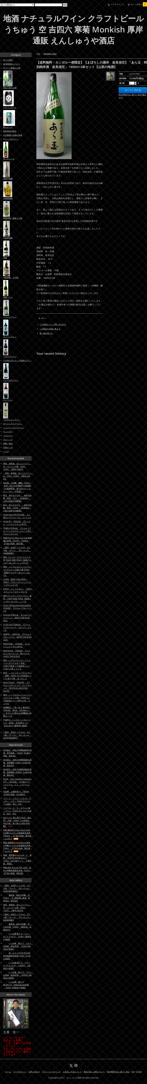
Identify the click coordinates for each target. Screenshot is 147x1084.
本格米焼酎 (8, 238)
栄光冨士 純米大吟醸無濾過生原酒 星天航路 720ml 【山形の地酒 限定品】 (17, 753)
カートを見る (139, 4)
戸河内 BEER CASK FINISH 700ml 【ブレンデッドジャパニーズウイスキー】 (17, 582)
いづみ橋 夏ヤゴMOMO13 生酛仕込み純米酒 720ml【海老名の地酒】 (16, 985)
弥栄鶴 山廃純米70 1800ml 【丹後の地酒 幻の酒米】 (16, 793)
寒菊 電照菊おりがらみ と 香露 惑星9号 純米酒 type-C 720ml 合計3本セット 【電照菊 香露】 (17, 859)
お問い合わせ (34, 1071)
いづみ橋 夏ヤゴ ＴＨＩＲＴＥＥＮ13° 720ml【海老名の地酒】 (17, 936)
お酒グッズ (8, 447)
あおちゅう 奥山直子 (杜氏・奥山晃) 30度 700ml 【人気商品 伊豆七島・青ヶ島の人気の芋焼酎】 (17, 822)
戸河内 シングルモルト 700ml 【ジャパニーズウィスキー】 (18, 590)
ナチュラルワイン (10, 139)
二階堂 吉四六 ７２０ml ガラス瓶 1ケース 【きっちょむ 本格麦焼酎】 (17, 550)
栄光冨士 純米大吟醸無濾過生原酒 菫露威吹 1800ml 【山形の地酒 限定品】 (17, 772)
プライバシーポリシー (51, 1071)
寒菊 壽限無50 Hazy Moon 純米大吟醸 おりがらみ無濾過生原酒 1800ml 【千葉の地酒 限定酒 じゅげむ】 (18, 834)
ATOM (139, 1071)
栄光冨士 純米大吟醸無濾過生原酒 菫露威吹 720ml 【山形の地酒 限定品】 (17, 762)
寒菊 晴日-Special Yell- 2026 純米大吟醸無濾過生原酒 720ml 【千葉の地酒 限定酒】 (17, 870)
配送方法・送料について (94, 1071)
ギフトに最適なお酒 (11, 68)
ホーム (8, 1071)
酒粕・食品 (8, 443)
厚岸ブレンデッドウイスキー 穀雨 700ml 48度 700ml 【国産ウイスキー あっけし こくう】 (17, 598)
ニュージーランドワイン (13, 427)
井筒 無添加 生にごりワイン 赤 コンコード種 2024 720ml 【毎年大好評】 (17, 466)
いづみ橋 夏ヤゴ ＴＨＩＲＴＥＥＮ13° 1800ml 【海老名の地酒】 (17, 965)
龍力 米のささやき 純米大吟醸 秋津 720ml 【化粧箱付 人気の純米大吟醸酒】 (17, 508)
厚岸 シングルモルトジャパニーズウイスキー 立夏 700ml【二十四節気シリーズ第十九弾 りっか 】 (17, 699)
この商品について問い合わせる (53, 324)
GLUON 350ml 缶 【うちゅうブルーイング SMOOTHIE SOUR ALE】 (17, 618)
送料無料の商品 (50, 54)
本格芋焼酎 (8, 178)
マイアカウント (117, 4)
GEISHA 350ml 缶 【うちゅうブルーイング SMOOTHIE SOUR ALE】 (17, 637)
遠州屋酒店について (11, 64)
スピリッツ (8, 439)
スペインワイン (9, 336)
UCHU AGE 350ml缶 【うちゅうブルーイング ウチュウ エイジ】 (17, 627)
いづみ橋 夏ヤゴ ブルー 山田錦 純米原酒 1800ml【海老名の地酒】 (18, 975)
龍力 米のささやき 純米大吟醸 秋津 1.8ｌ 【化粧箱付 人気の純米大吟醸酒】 (17, 498)
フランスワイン (9, 317)
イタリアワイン (9, 356)
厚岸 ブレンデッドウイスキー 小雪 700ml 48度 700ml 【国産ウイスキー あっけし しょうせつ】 (17, 560)
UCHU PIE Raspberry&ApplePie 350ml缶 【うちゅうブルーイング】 (17, 608)
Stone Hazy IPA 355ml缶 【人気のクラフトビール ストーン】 (17, 516)
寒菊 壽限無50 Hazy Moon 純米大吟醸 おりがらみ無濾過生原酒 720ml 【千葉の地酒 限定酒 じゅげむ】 (17, 846)
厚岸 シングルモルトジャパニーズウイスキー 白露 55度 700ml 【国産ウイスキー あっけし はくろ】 (17, 571)
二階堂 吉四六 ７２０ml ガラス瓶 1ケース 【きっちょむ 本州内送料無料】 (17, 735)
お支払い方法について (72, 1071)
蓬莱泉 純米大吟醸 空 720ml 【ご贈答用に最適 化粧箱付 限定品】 (17, 898)
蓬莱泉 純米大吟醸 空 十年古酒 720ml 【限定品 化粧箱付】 (17, 927)
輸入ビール (8, 127)
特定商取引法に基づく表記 (118, 1071)
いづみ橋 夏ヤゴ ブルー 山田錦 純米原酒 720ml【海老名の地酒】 (18, 946)
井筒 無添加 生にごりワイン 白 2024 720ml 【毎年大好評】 (18, 476)
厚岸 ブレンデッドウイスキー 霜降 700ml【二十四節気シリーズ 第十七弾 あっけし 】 (17, 675)
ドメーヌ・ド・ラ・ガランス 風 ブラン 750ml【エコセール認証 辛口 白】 (17, 811)
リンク (6, 451)
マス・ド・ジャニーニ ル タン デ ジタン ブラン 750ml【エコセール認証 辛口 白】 (17, 801)
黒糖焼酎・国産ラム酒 (12, 218)
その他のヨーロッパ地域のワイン (17, 360)
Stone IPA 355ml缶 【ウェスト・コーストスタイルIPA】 (16, 523)
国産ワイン (8, 297)
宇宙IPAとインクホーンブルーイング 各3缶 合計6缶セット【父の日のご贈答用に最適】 (17, 724)
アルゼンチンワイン (11, 419)
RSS (133, 1071)
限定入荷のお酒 (9, 87)
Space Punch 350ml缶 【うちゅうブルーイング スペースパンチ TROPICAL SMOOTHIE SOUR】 (17, 686)
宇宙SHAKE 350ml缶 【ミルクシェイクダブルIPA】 (16, 645)
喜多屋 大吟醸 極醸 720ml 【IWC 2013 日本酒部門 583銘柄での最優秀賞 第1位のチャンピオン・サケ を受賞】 (17, 487)
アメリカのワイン (10, 380)
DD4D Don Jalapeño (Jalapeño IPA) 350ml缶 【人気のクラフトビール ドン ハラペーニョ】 (17, 783)
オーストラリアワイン (12, 423)
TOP (38, 54)
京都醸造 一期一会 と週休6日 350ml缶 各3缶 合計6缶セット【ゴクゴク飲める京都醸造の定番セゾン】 (17, 711)
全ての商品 (8, 60)
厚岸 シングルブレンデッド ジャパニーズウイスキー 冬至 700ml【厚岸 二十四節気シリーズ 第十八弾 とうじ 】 (17, 664)
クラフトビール (9, 107)
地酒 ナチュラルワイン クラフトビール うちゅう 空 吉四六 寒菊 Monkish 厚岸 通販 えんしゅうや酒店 (73, 29)
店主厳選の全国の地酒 (12, 135)
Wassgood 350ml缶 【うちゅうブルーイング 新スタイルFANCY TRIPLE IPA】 (16, 653)
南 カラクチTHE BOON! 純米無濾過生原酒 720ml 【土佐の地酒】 (17, 956)
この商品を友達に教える (50, 328)
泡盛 (5, 257)
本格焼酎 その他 (10, 277)
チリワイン (8, 400)
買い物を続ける (46, 333)
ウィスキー (8, 431)
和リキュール (9, 159)
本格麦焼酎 (8, 198)
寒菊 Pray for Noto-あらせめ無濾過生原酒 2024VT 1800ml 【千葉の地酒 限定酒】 (17, 541)
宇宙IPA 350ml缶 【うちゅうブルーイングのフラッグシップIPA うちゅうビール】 (18, 531)
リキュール (8, 435)
